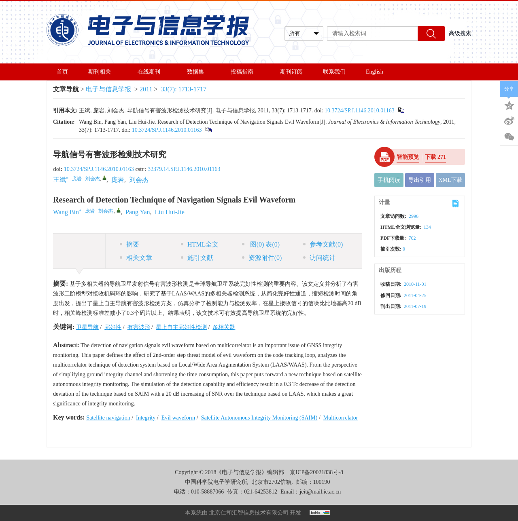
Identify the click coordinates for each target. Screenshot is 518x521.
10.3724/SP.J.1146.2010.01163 (360, 111)
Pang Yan (137, 212)
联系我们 (334, 72)
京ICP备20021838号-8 (316, 472)
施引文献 (197, 257)
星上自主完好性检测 (181, 327)
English (374, 72)
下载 (435, 157)
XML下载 (451, 180)
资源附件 (262, 257)
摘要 (129, 244)
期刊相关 (102, 72)
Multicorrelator (340, 418)
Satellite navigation (108, 418)
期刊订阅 (291, 72)
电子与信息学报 (108, 89)
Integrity (145, 418)
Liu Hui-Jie (170, 212)
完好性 (112, 327)
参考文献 (323, 244)
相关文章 (136, 257)
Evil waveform (178, 418)
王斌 (59, 179)
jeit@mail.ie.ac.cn (320, 492)
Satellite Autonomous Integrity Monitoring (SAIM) (259, 418)
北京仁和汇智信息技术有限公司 (249, 513)
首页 (62, 72)
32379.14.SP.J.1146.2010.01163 (184, 169)
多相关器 (223, 327)
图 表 (261, 244)
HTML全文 (200, 244)
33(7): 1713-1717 (183, 89)
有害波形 (138, 327)
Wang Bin (66, 212)
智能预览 (408, 157)
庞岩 (117, 179)
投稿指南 (245, 72)
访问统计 (319, 257)
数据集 (198, 72)
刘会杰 (139, 179)
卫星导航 (87, 327)
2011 (146, 89)
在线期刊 (152, 72)
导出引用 (419, 180)
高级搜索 (460, 33)
